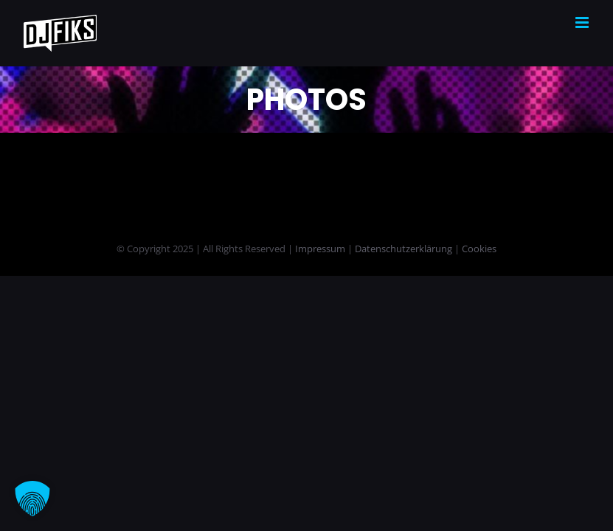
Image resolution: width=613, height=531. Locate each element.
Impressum (320, 248)
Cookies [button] (479, 248)
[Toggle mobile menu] (583, 22)
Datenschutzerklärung (403, 248)
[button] (32, 498)
